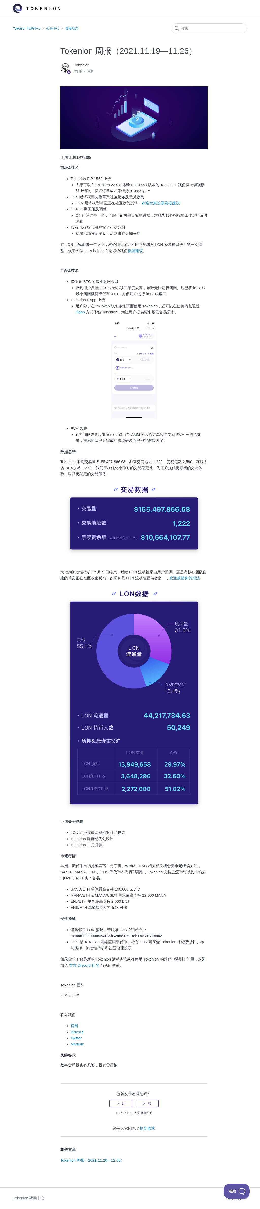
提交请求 (147, 1128)
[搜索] (209, 28)
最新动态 (71, 28)
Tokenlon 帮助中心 (26, 28)
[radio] (120, 1103)
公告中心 (52, 28)
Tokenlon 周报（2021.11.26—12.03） (92, 1160)
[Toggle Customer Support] (237, 1191)
